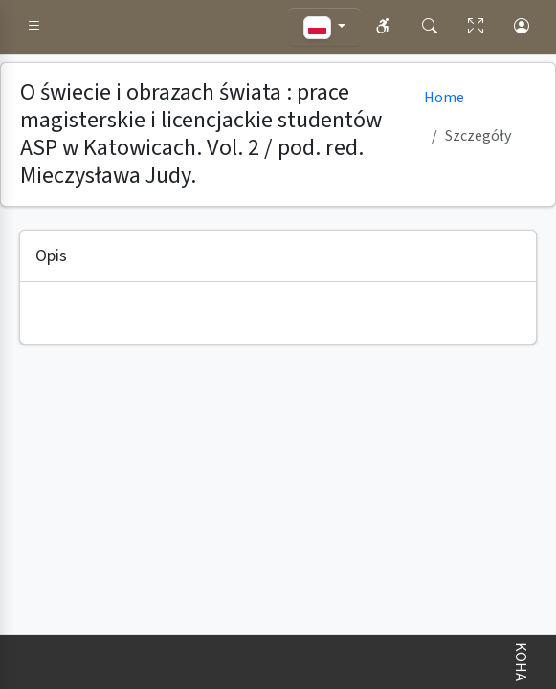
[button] (34, 27)
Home (444, 97)
